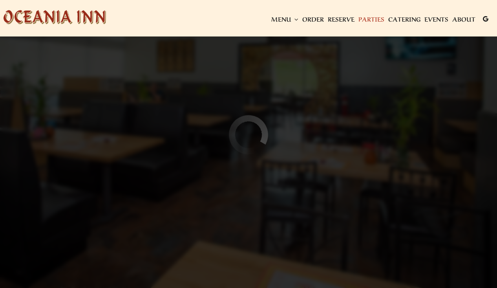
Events (436, 20)
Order (312, 20)
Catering (403, 20)
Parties (371, 20)
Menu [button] (284, 20)
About (463, 20)
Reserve (340, 20)
